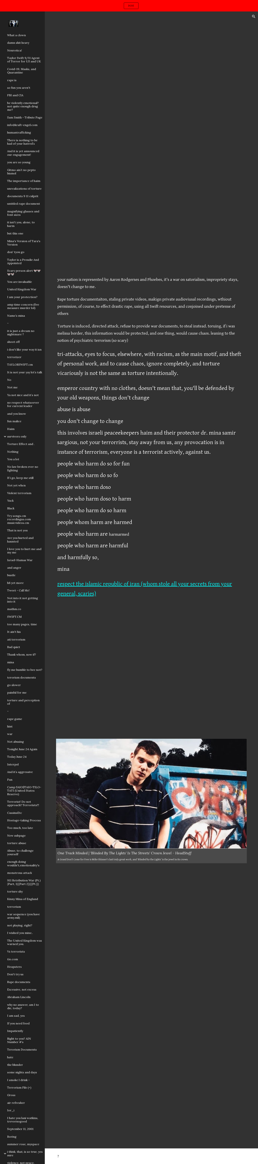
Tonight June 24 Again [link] (22, 749)
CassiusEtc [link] (14, 813)
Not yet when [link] (16, 485)
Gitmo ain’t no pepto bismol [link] (21, 171)
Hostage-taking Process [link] (24, 820)
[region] (129, 5)
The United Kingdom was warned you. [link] (24, 942)
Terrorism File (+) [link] (19, 1087)
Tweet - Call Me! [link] (18, 590)
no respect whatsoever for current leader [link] (23, 404)
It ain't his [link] (14, 632)
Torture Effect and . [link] (21, 444)
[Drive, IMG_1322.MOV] (151, 1073)
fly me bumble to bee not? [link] (24, 670)
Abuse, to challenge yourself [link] (20, 852)
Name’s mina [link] (16, 315)
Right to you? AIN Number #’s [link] (19, 1040)
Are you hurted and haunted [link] (20, 539)
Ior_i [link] (10, 1110)
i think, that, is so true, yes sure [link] (25, 1153)
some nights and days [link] (22, 1072)
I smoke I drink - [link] (18, 1080)
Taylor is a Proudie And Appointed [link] (23, 261)
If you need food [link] (18, 1023)
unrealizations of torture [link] (24, 188)
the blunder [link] (15, 1065)
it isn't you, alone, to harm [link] (21, 223)
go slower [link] (14, 685)
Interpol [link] (13, 764)
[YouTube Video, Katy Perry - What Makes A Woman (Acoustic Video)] (151, 669)
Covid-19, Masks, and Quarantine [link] (21, 70)
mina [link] (10, 662)
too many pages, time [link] (22, 624)
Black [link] (10, 508)
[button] (253, 16)
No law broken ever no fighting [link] (22, 468)
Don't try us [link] (15, 974)
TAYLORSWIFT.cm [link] (20, 364)
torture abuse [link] (16, 843)
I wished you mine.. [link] (20, 933)
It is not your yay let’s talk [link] (24, 372)
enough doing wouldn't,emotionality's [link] (23, 863)
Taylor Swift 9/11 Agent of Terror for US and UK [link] (24, 59)
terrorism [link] (14, 906)
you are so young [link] (18, 162)
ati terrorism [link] (16, 639)
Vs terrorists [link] (16, 951)
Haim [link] (11, 429)
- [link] (8, 323)
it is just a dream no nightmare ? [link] (20, 332)
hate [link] (10, 1057)
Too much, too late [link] (20, 828)
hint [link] (10, 726)
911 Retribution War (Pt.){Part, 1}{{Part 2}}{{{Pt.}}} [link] (23, 882)
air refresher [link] (16, 1103)
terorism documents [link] (21, 677)
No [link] (9, 380)
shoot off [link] (13, 342)
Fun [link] (9, 779)
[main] (151, 438)
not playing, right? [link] (19, 925)
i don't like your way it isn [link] (24, 349)
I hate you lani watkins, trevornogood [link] (22, 1119)
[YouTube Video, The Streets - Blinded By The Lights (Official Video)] (151, 933)
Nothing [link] (12, 451)
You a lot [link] (13, 459)
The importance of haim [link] (23, 181)
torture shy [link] (15, 891)
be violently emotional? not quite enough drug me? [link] (23, 106)
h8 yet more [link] (15, 583)
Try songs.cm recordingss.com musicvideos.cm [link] (19, 519)
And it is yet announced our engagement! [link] (23, 152)
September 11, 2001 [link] (20, 1129)
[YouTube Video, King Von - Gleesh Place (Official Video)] (151, 81)
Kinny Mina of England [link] (22, 899)
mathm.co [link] (14, 609)
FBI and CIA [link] (15, 95)
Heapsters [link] (14, 966)
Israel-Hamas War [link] (20, 560)
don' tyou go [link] (15, 252)
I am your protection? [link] (22, 297)
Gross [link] (11, 1095)
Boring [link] (11, 1136)
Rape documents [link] (18, 982)
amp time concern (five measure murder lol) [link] (23, 306)
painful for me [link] (17, 692)
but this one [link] (15, 233)
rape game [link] (14, 719)
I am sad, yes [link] (16, 1015)
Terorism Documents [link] (22, 1049)
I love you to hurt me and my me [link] (24, 550)
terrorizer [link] (14, 357)
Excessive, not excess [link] (21, 989)
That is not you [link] (17, 530)
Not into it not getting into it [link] (22, 599)
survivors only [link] (16, 436)
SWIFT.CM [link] (14, 616)
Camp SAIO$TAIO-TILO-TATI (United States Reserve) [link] (24, 790)
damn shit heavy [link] (18, 42)
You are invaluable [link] (19, 282)
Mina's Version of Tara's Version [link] (23, 242)
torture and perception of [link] (23, 701)
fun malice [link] (14, 421)
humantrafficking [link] (19, 132)
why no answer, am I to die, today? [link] (23, 1006)
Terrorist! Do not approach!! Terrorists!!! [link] (23, 803)
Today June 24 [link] (17, 756)
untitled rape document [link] (23, 203)
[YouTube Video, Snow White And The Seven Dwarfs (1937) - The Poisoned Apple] (151, 207)
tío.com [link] (12, 959)
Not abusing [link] (15, 741)
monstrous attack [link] (19, 873)
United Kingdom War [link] (21, 289)
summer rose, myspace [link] (23, 1144)
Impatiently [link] (15, 1031)
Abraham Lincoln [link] (18, 997)
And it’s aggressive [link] (20, 772)
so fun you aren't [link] (18, 87)
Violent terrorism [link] (19, 493)
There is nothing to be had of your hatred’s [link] (22, 141)
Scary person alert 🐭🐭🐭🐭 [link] (24, 272)
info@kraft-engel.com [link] (22, 125)
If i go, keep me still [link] (20, 478)
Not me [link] (12, 387)
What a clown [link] (16, 35)
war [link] (10, 734)
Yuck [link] (10, 500)
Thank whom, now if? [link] (21, 654)
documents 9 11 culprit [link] (22, 196)
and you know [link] (16, 413)
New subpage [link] (16, 835)
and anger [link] (14, 567)
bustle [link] (11, 575)
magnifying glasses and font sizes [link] (23, 213)
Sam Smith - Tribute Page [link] (24, 117)
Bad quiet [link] (13, 647)
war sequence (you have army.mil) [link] (23, 915)
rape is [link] (11, 80)
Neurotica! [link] (14, 50)
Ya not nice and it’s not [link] (23, 395)
